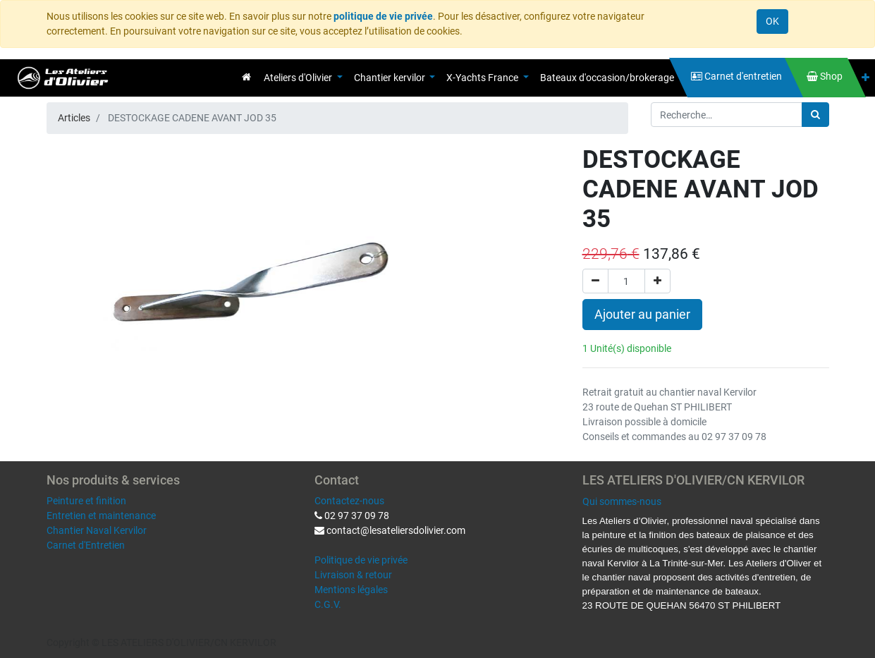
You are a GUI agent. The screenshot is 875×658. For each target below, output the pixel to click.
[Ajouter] (657, 281)
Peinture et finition (86, 500)
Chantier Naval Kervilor (97, 530)
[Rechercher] (815, 114)
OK (772, 21)
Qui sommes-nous (621, 501)
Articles (74, 117)
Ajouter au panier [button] (642, 314)
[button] (865, 78)
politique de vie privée (383, 16)
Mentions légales (351, 589)
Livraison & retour (353, 574)
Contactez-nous (349, 500)
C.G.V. (327, 604)
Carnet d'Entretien (86, 545)
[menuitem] (246, 77)
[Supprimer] (595, 281)
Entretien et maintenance (101, 515)
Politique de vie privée (361, 560)
